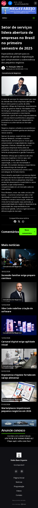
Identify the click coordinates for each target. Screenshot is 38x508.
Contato (19, 495)
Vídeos (19, 491)
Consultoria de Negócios (11, 73)
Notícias (19, 482)
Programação (19, 486)
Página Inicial (19, 478)
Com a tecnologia (19, 504)
